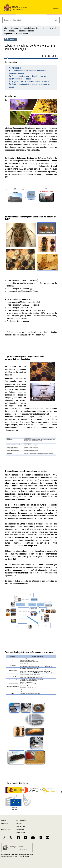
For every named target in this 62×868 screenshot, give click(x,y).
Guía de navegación (20, 823)
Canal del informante (20, 829)
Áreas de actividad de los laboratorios (19, 31)
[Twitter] (46, 56)
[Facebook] (43, 56)
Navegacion (10, 39)
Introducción (16, 68)
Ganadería (15, 28)
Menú (56, 8)
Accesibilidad (21, 818)
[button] (55, 5)
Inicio (6, 28)
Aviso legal (5, 828)
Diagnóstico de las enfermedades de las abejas (30, 81)
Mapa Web (5, 821)
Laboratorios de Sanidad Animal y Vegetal (39, 28)
